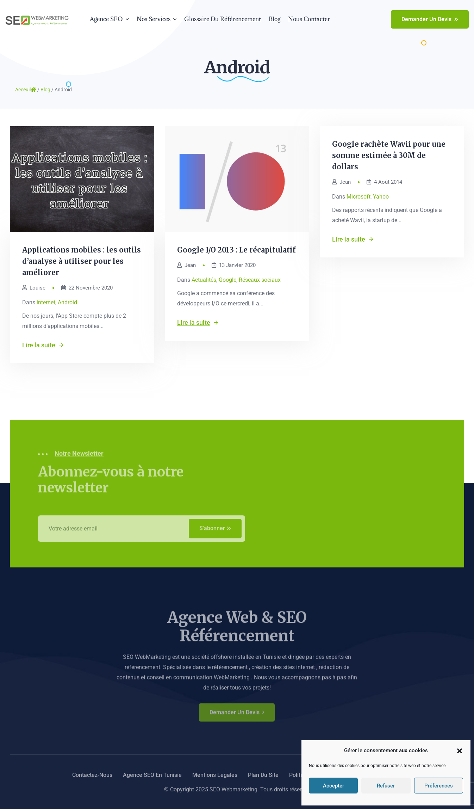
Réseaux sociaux (260, 279)
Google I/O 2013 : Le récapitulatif (236, 249)
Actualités (204, 279)
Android (67, 302)
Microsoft (358, 196)
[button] (459, 750)
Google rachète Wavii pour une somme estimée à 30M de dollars (388, 155)
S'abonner (215, 532)
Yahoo (381, 196)
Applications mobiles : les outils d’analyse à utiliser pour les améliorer (81, 261)
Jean (186, 265)
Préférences (438, 786)
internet (46, 302)
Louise (33, 288)
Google (227, 279)
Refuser (386, 786)
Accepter (333, 786)
